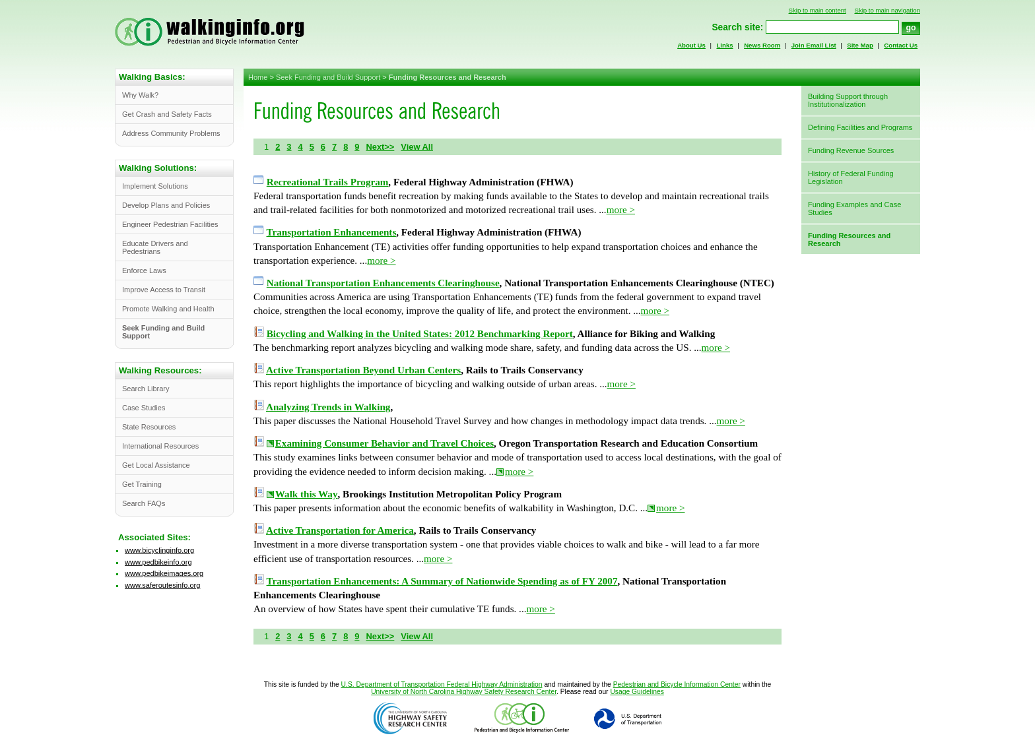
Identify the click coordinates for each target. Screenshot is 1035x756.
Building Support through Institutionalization (848, 100)
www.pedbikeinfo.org (158, 562)
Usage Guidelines (636, 691)
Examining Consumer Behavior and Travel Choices (384, 443)
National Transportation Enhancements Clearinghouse (383, 283)
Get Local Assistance (156, 465)
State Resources (149, 427)
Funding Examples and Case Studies (854, 208)
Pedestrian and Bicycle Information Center (677, 684)
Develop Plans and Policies (166, 205)
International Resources (160, 446)
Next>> (380, 147)
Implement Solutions (155, 186)
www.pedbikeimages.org (164, 573)
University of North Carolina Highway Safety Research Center (463, 691)
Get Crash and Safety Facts (167, 114)
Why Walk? (140, 95)
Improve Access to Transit (163, 290)
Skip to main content (817, 10)
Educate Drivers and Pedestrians (155, 247)
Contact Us (901, 45)
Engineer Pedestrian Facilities (170, 224)
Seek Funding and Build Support (328, 77)
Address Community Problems (171, 133)
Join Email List (813, 45)
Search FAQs (143, 503)
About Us (691, 45)
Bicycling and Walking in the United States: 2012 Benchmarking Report (420, 334)
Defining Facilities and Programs (860, 127)
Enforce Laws (144, 270)
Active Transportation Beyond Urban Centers (363, 370)
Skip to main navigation (887, 10)
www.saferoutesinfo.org (162, 585)
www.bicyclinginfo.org (159, 550)
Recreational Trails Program (328, 182)
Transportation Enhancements (332, 232)
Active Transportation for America (340, 530)
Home (257, 77)
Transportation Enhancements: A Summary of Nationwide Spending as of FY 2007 (442, 581)
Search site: (737, 27)
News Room (762, 45)
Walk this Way (306, 494)
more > (621, 210)
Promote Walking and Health (168, 309)
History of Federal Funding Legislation (851, 177)
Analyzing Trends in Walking (328, 407)
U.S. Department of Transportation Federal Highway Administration (442, 684)
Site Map (860, 45)
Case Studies (143, 408)
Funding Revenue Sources (851, 150)
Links (724, 45)
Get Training (142, 484)
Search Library (146, 389)
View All (417, 147)
